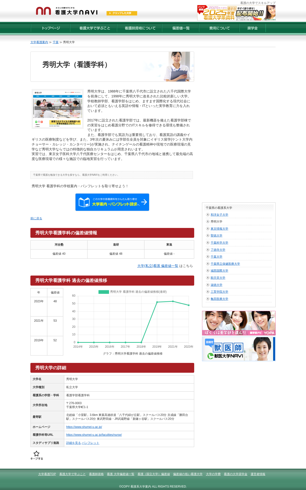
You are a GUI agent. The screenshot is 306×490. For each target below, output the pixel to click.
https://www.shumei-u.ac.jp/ (84, 427)
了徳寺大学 (218, 250)
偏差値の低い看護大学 (188, 474)
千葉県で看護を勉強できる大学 (50, 174)
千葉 (56, 42)
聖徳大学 (216, 235)
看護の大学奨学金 (235, 474)
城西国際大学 (219, 270)
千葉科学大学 (219, 242)
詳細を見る (73, 443)
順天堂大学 (218, 277)
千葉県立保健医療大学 (225, 263)
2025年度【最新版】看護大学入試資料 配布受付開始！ (236, 13)
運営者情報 (258, 474)
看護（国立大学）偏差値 (154, 474)
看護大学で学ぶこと (72, 474)
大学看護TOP (47, 474)
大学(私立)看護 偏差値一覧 (157, 266)
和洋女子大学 (219, 214)
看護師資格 (96, 474)
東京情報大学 (219, 228)
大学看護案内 (39, 42)
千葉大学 (216, 256)
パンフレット (90, 443)
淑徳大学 (216, 285)
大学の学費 (213, 474)
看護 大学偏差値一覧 (120, 474)
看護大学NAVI (90, 174)
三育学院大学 (219, 291)
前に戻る (36, 218)
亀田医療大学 (219, 299)
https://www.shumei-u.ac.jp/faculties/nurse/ (94, 435)
